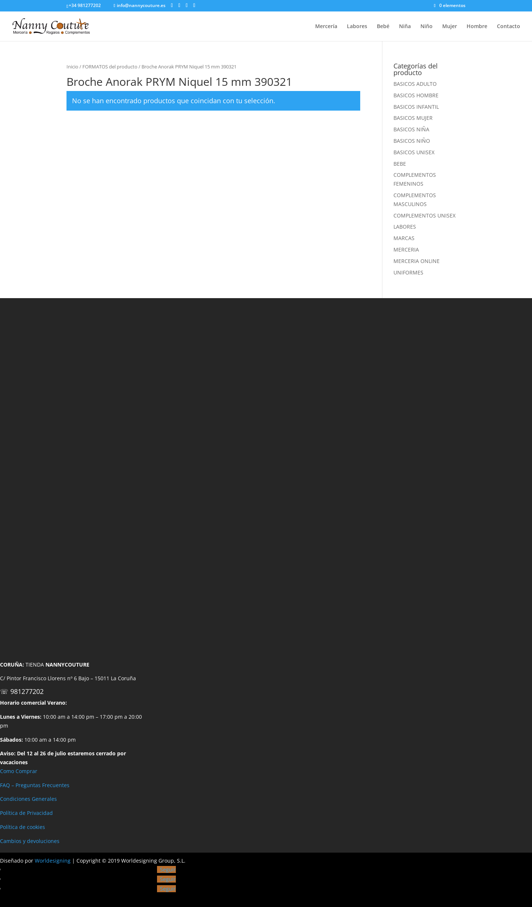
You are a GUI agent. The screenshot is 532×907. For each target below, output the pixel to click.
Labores (357, 27)
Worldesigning (53, 860)
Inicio (72, 66)
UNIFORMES (408, 272)
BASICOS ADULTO (415, 83)
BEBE (399, 163)
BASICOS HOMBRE (416, 95)
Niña (405, 27)
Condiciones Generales (28, 798)
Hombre (477, 27)
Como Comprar (18, 771)
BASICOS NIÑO (411, 140)
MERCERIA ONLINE (416, 260)
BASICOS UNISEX (413, 152)
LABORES (404, 226)
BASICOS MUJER (413, 117)
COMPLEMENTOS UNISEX (424, 215)
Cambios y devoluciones (29, 840)
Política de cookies (22, 826)
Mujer (449, 27)
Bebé (383, 27)
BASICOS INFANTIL (416, 106)
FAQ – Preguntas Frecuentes (34, 785)
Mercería (326, 27)
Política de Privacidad (26, 812)
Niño (426, 27)
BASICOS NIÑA (411, 129)
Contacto (508, 27)
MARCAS (404, 238)
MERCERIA (406, 249)
